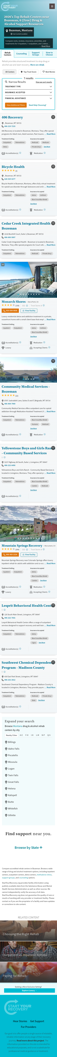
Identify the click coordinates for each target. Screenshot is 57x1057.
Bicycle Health (13, 167)
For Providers (28, 1027)
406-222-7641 (9, 618)
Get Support (37, 1021)
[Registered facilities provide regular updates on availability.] (49, 347)
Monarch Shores (14, 301)
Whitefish (13, 808)
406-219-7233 (9, 126)
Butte (11, 801)
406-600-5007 (9, 237)
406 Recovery (12, 117)
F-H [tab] (26, 735)
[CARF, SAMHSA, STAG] (20, 434)
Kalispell (12, 795)
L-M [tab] (37, 735)
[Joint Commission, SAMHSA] (20, 342)
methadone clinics (44, 874)
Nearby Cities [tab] (11, 735)
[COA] (20, 496)
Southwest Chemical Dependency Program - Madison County (28, 665)
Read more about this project (30, 1040)
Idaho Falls (13, 748)
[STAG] (20, 153)
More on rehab (37, 64)
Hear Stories (20, 1021)
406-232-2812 (9, 680)
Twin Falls (13, 775)
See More (47, 147)
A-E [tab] (21, 735)
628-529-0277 (9, 179)
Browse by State (27, 847)
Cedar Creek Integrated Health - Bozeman (27, 225)
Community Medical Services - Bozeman (26, 389)
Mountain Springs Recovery (22, 545)
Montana (17, 726)
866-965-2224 (11, 554)
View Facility (30, 310)
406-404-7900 (9, 403)
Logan (11, 768)
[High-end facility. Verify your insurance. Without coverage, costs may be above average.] (27, 305)
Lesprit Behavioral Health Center (28, 605)
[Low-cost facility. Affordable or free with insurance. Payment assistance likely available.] (4, 457)
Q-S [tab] (48, 735)
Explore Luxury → (29, 990)
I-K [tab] (32, 735)
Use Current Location (20, 34)
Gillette (12, 815)
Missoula (12, 761)
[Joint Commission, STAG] (20, 649)
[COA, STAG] (20, 706)
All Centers (9, 72)
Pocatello (13, 755)
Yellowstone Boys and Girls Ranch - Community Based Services (28, 450)
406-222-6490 (9, 465)
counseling (23, 877)
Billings (12, 742)
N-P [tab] (43, 735)
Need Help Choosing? (37, 105)
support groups (8, 877)
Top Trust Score (30, 72)
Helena (11, 788)
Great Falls (13, 781)
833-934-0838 (11, 310)
